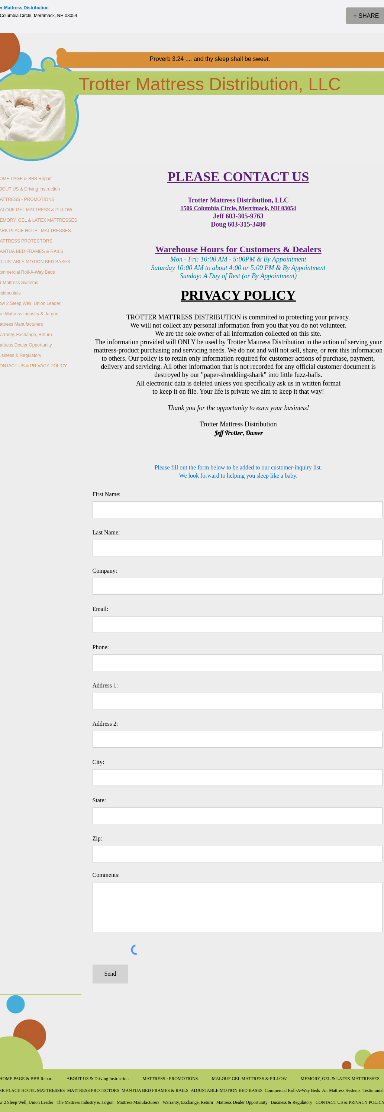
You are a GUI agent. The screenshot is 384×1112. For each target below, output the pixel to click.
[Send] (110, 974)
